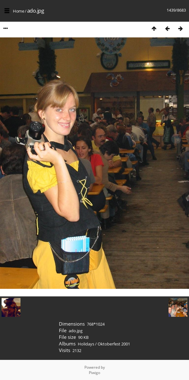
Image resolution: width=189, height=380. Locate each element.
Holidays (86, 344)
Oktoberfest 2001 (114, 344)
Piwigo (94, 372)
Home (18, 11)
